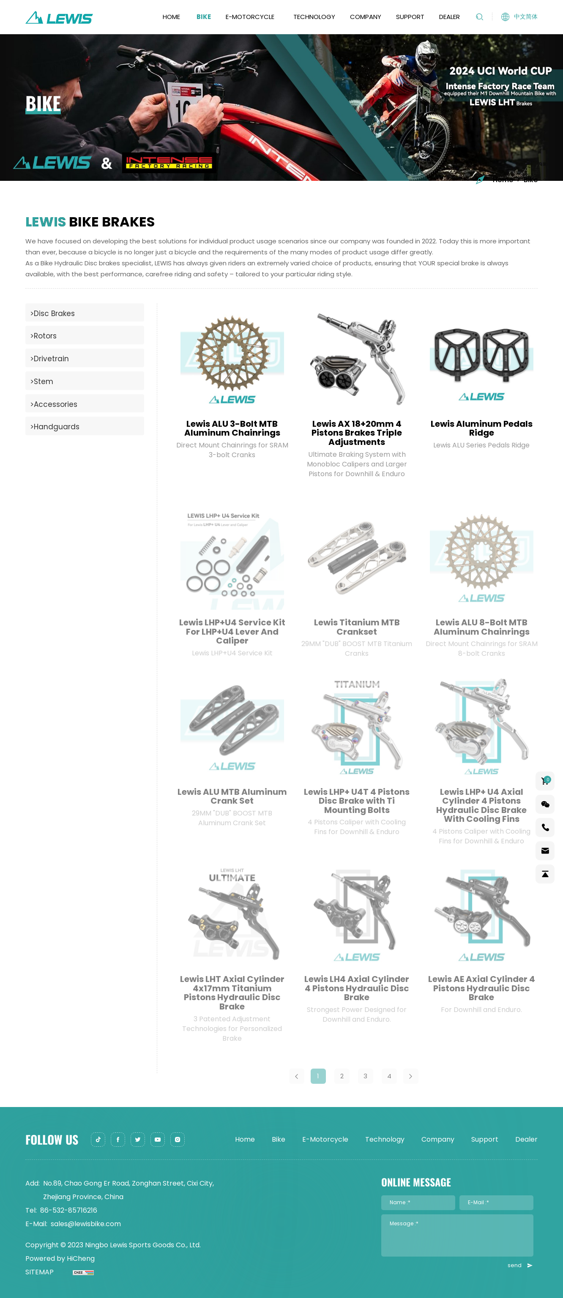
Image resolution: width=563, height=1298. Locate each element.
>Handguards (54, 427)
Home (171, 16)
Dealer (449, 16)
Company (365, 16)
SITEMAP (39, 1272)
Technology (314, 16)
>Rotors (43, 336)
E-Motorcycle (250, 16)
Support (410, 16)
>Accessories (53, 404)
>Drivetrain (49, 359)
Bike (204, 16)
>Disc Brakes (52, 313)
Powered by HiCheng (60, 1258)
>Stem (41, 381)
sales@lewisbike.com (86, 1224)
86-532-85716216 (68, 1210)
